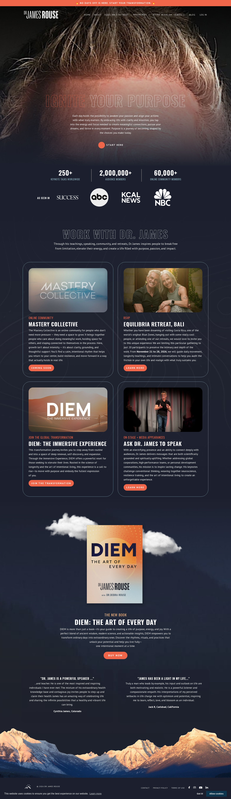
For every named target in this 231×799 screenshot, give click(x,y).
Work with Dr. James (169, 15)
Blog (192, 14)
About (98, 14)
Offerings (141, 15)
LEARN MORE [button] (135, 487)
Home (87, 14)
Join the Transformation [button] (51, 483)
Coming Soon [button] (41, 368)
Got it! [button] (200, 794)
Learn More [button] (135, 368)
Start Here (114, 144)
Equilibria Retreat (117, 14)
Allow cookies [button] (216, 794)
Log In (203, 14)
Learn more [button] (95, 793)
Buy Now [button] (115, 657)
